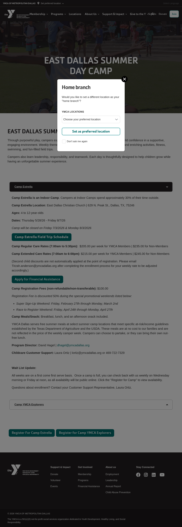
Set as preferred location (91, 131)
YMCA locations (73, 112)
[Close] (125, 79)
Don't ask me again (74, 141)
